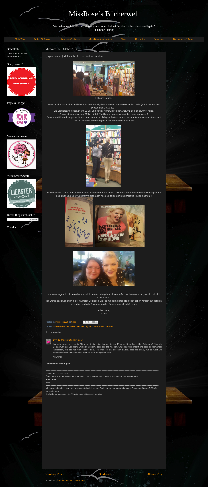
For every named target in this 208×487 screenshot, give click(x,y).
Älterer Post (155, 474)
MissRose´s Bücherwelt (104, 14)
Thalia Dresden (106, 326)
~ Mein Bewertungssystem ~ (100, 39)
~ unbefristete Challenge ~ (69, 39)
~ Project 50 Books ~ (42, 39)
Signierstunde (91, 326)
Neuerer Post (54, 474)
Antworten (57, 357)
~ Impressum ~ (159, 39)
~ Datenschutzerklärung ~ (183, 39)
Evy (55, 340)
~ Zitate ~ (123, 39)
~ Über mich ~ (140, 39)
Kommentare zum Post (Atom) (71, 480)
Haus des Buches (61, 326)
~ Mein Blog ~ (20, 39)
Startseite (105, 474)
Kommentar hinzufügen (58, 363)
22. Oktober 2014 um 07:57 (70, 340)
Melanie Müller (77, 326)
